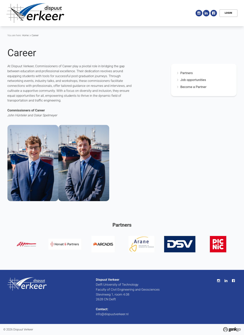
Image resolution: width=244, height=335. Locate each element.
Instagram (199, 13)
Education (147, 13)
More (183, 13)
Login (228, 12)
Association (104, 13)
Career (166, 13)
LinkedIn (206, 13)
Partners (186, 73)
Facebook (213, 13)
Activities (126, 13)
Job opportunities (193, 80)
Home (87, 13)
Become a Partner (193, 87)
